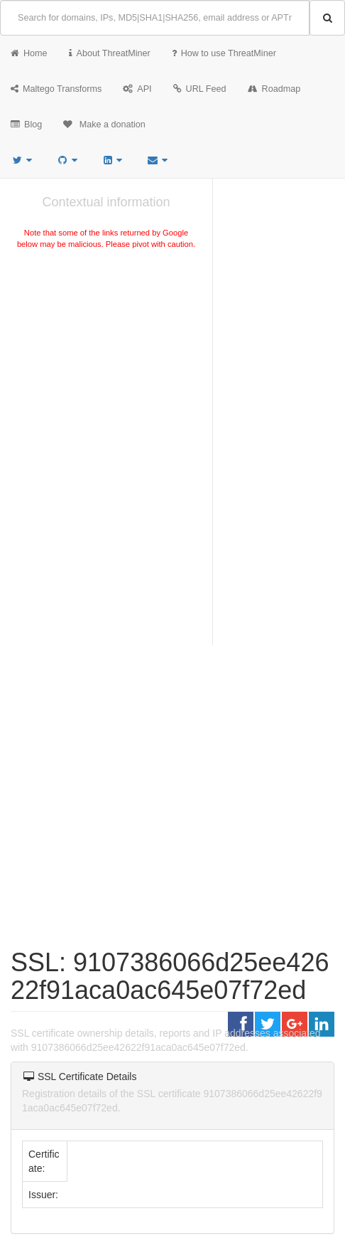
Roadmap (274, 89)
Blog (26, 124)
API (137, 89)
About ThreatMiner (109, 53)
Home (29, 53)
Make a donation (104, 124)
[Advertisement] (106, 359)
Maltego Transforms (56, 89)
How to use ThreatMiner (224, 53)
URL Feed (199, 89)
